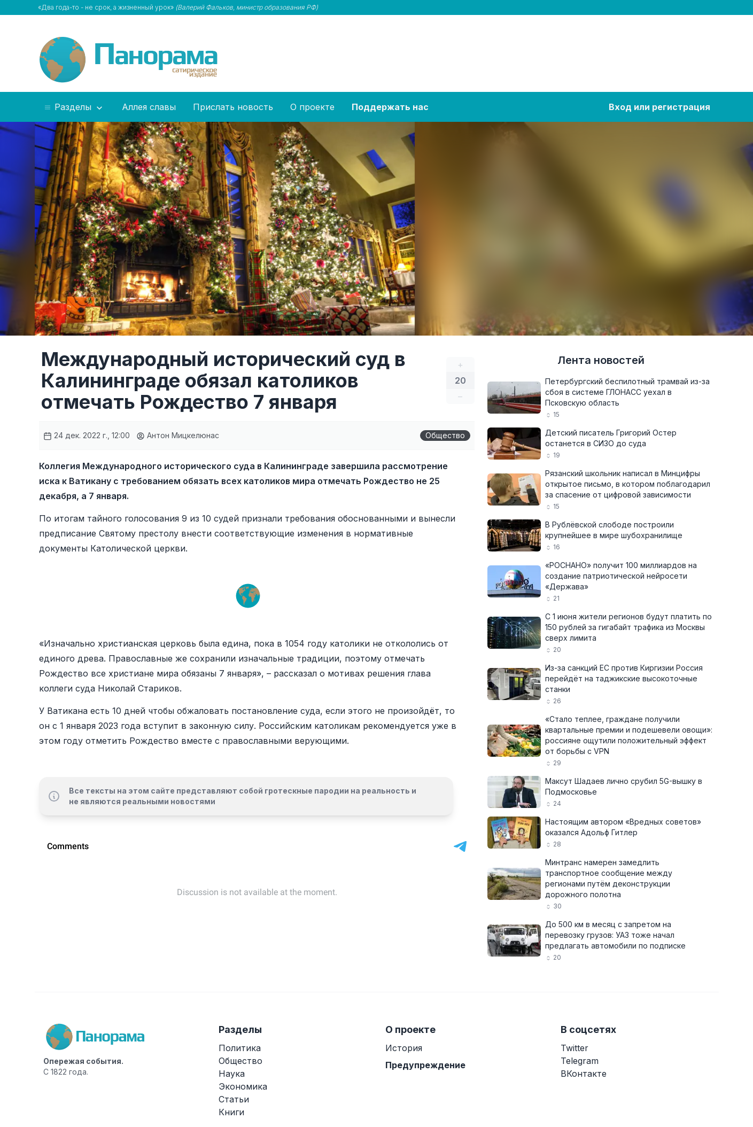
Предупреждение (425, 1065)
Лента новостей (601, 360)
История (403, 1048)
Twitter (574, 1048)
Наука (232, 1073)
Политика (240, 1048)
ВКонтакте (584, 1073)
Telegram (580, 1060)
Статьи (234, 1099)
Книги (231, 1112)
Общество (445, 435)
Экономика (243, 1086)
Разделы (74, 107)
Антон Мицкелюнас (177, 435)
